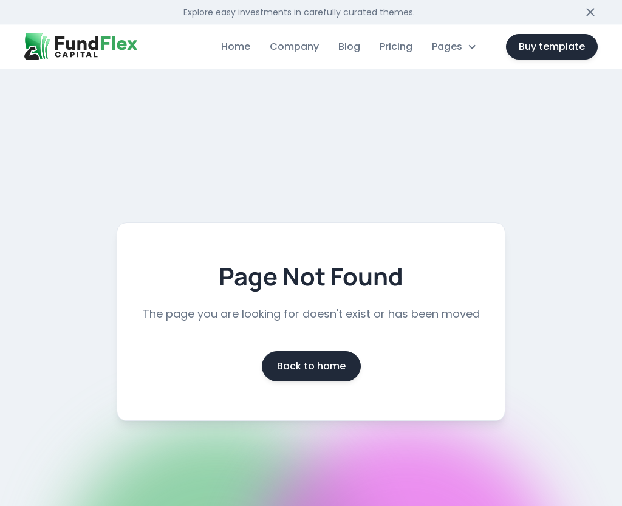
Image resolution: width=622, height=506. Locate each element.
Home (235, 46)
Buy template (552, 46)
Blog (349, 46)
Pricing (396, 46)
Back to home (311, 366)
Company (294, 46)
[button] (454, 47)
